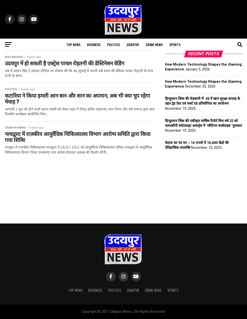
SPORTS (174, 44)
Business (93, 44)
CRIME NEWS (154, 44)
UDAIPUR (133, 44)
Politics (113, 44)
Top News (73, 44)
